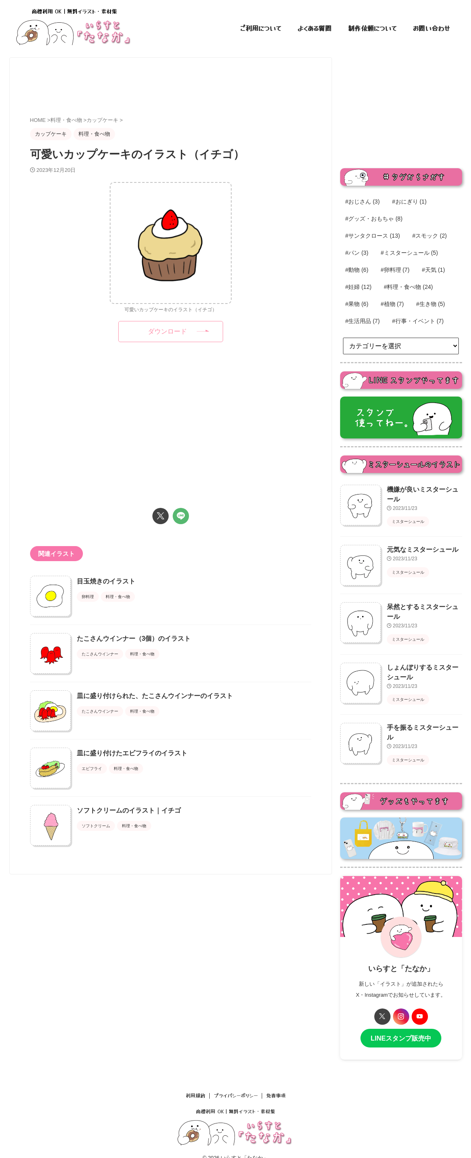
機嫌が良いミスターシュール (424, 489)
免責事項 (276, 1083)
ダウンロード (167, 331)
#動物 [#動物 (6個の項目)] (357, 270)
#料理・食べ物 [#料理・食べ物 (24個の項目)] (408, 287)
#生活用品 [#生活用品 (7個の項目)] (362, 321)
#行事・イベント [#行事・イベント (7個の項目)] (418, 321)
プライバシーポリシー (236, 1083)
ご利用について (260, 28)
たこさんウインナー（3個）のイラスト (154, 658)
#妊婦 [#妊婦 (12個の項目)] (358, 287)
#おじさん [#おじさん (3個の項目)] (362, 201)
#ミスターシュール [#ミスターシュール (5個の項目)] (409, 252)
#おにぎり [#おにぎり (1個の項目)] (409, 201)
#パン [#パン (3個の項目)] (357, 252)
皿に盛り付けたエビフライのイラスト (152, 814)
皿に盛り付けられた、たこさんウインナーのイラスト (175, 736)
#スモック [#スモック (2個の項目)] (429, 235)
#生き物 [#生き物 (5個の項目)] (430, 304)
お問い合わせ (431, 28)
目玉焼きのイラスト (126, 581)
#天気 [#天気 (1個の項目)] (433, 270)
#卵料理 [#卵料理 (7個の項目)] (395, 270)
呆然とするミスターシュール (424, 604)
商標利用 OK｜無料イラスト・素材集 (235, 1099)
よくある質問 (314, 28)
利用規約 (195, 1083)
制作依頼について (372, 28)
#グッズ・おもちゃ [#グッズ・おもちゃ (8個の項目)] (374, 218)
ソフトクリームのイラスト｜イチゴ (149, 891)
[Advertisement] (178, 88)
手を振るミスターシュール (421, 720)
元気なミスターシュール (418, 546)
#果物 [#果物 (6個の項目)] (357, 304)
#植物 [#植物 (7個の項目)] (392, 304)
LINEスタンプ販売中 (401, 1027)
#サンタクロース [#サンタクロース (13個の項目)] (372, 235)
